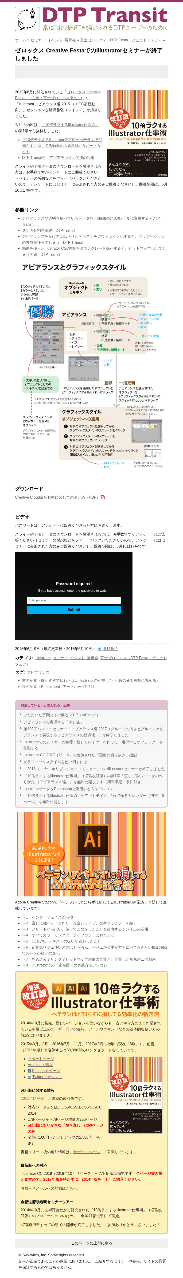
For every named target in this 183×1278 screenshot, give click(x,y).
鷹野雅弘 (110, 649)
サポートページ (41, 1059)
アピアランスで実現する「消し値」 (53, 722)
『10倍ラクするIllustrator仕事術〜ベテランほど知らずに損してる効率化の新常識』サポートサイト (62, 146)
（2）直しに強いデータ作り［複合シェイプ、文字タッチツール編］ (79, 923)
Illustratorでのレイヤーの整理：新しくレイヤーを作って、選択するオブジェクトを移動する (93, 745)
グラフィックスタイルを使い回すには (55, 762)
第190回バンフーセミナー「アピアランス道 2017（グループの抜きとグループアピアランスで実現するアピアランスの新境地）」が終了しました (93, 732)
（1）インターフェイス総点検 (47, 917)
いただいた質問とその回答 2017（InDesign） (61, 715)
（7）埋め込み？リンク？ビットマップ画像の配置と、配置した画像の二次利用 (89, 959)
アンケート (58, 172)
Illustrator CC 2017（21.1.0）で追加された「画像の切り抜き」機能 (80, 755)
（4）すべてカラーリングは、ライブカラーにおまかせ (68, 935)
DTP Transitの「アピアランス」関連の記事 (58, 158)
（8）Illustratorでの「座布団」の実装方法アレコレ (64, 965)
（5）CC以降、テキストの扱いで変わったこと (61, 941)
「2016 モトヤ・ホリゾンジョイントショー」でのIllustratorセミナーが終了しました (94, 769)
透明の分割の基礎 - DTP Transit (48, 231)
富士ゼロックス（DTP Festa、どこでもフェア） (121, 40)
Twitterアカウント (47, 1077)
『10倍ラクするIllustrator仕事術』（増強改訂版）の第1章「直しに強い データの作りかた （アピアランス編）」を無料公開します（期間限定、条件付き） (93, 779)
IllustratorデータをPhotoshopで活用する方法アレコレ (68, 789)
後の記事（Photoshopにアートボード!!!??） (59, 687)
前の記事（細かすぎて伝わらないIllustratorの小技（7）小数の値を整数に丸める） (91, 680)
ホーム (20, 40)
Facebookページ (46, 1071)
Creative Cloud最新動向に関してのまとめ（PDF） (57, 497)
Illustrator (43, 658)
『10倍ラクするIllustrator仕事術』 (70, 125)
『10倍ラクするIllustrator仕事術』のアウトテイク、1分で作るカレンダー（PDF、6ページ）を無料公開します (93, 799)
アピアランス (38, 672)
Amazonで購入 (40, 1065)
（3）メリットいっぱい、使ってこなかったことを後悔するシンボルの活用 (85, 929)
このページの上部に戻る (91, 1243)
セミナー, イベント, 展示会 (53, 40)
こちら (71, 1188)
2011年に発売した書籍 (40, 1098)
